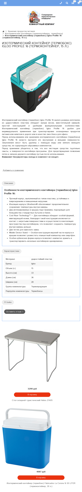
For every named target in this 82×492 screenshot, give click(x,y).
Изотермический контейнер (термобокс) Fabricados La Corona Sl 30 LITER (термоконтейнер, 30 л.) (41, 485)
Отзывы (8, 302)
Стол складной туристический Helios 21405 (32, 400)
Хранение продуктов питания (21, 31)
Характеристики (11, 251)
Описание (8, 183)
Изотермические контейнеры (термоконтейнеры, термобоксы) (34, 33)
